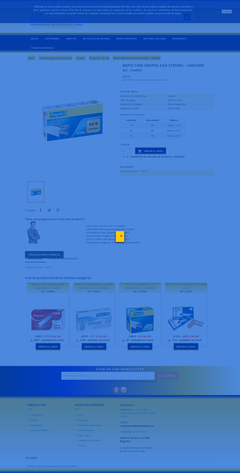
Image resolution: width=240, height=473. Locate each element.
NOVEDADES (179, 38)
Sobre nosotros (85, 430)
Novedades (36, 425)
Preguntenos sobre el (44, 255)
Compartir (40, 210)
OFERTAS (71, 38)
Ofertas (34, 420)
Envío (80, 415)
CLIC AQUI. (31, 457)
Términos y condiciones (89, 425)
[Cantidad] (124, 151)
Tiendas (81, 445)
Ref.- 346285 (186, 291)
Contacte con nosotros (88, 440)
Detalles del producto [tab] (63, 258)
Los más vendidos (39, 430)
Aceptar (227, 11)
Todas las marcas (42, 47)
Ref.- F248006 (48, 291)
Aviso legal (82, 420)
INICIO (34, 38)
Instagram (123, 389)
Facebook (116, 389)
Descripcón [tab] (35, 258)
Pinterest (57, 210)
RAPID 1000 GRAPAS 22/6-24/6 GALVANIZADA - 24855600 (94, 286)
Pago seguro (83, 435)
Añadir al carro (150, 151)
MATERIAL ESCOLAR (154, 38)
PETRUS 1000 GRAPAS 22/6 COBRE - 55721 (186, 286)
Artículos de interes (96, 38)
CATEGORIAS (52, 38)
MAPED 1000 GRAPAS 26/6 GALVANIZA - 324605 (48, 286)
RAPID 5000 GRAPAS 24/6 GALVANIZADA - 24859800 (140, 286)
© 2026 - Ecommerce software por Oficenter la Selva (52, 466)
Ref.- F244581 (94, 291)
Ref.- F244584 (140, 291)
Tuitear (49, 210)
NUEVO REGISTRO (126, 38)
